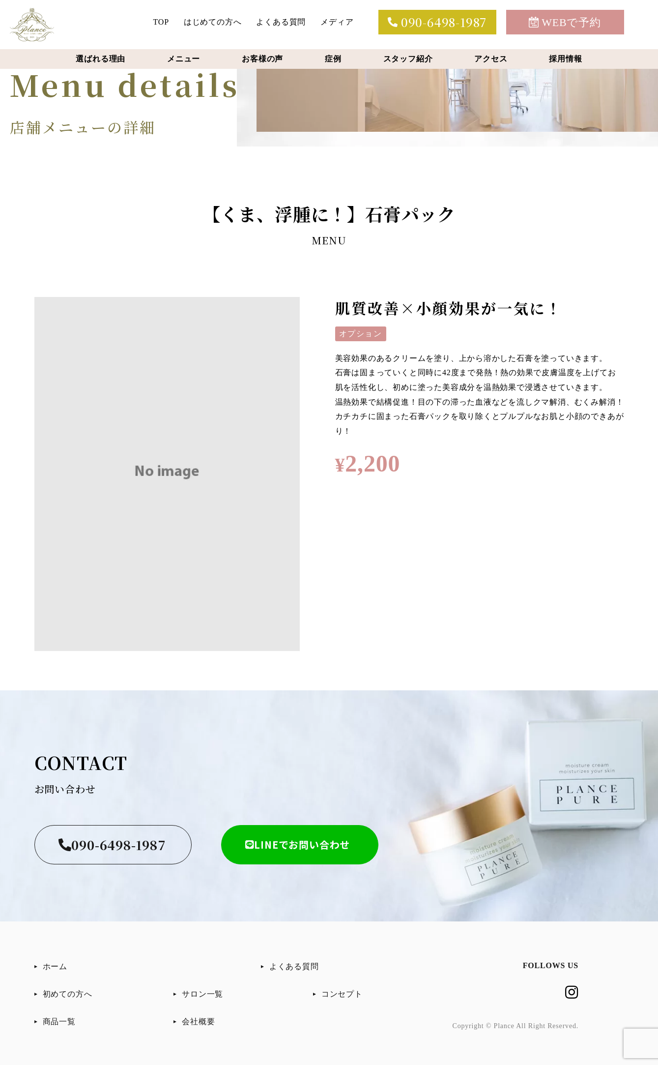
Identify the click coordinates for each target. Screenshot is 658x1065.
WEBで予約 (565, 22)
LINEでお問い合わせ (297, 844)
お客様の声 (262, 59)
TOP (161, 22)
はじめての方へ (213, 22)
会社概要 (198, 1021)
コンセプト (342, 994)
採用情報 (565, 59)
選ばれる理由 (100, 59)
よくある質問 (281, 22)
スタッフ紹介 (408, 59)
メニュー (183, 59)
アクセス (490, 59)
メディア (336, 22)
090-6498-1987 (437, 21)
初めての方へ (67, 994)
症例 (333, 59)
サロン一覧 (202, 994)
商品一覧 (59, 1021)
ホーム (55, 966)
